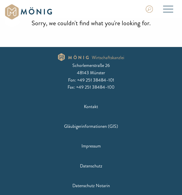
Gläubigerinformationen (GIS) (91, 126)
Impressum (91, 146)
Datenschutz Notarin (91, 185)
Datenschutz (91, 166)
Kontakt (91, 106)
